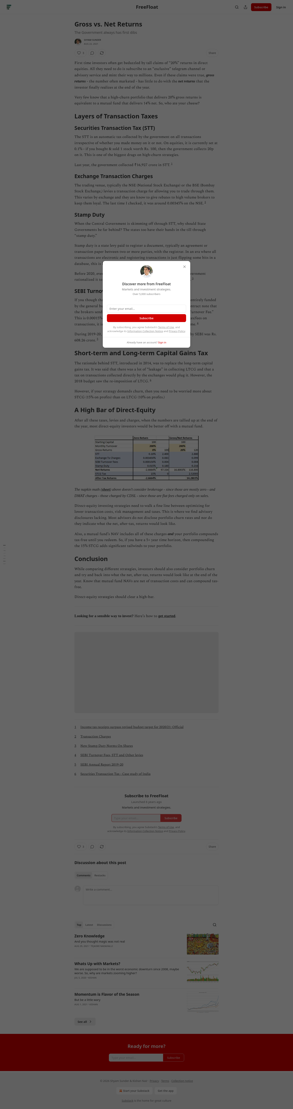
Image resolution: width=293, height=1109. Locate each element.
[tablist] (91, 875)
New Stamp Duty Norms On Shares (106, 745)
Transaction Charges (95, 736)
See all (85, 1022)
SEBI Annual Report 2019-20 (101, 764)
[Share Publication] (245, 7)
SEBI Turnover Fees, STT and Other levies (111, 755)
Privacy (154, 1081)
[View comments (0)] (92, 53)
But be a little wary (87, 1000)
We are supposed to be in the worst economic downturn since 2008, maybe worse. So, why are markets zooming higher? (126, 971)
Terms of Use (166, 327)
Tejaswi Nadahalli (102, 946)
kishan (92, 977)
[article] (146, 944)
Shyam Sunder (92, 39)
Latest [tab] (89, 925)
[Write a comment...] (150, 895)
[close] (184, 267)
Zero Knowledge (89, 936)
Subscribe (261, 7)
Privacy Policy (177, 331)
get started (166, 616)
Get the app (166, 1091)
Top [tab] (79, 925)
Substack (127, 1100)
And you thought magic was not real (99, 941)
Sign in (281, 7)
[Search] (237, 7)
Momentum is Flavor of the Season (106, 994)
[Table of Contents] (4, 554)
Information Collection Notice (145, 331)
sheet (106, 489)
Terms (165, 1081)
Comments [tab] (83, 875)
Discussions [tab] (104, 925)
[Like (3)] (80, 53)
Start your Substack (134, 1091)
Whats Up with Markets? (97, 963)
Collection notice (182, 1081)
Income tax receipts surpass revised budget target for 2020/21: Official (132, 727)
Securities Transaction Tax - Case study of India (115, 773)
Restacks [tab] (100, 875)
